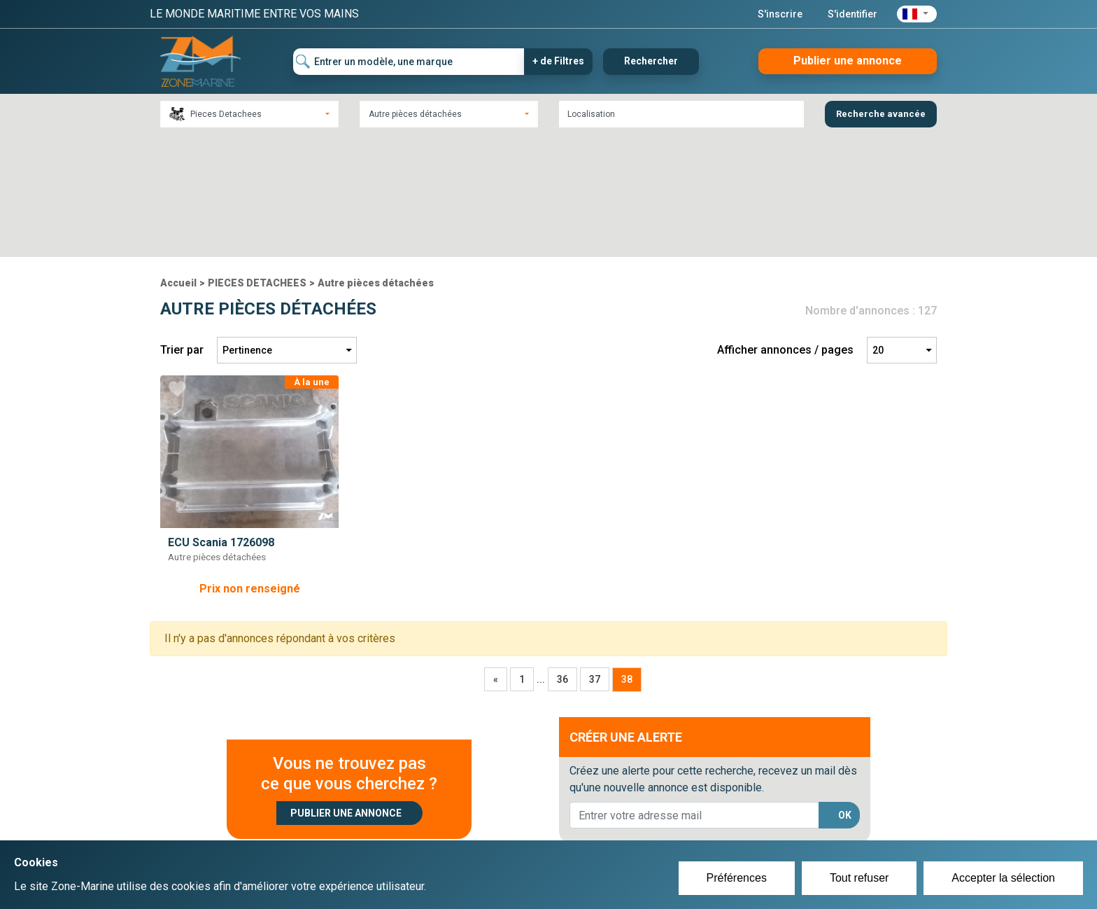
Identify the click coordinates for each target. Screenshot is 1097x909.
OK (844, 692)
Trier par (182, 227)
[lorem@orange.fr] (694, 692)
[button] (917, 14)
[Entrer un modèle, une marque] (409, 61)
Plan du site (736, 811)
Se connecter (474, 827)
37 (594, 556)
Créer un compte (483, 811)
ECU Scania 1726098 (221, 419)
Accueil (178, 160)
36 (562, 556)
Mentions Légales (751, 827)
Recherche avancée (881, 114)
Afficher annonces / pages (785, 227)
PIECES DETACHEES (257, 160)
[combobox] (249, 114)
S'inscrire (780, 14)
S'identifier (852, 14)
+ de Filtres (558, 61)
